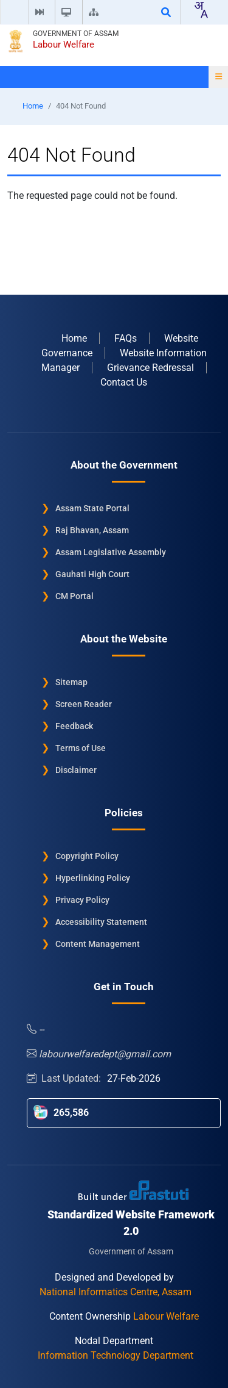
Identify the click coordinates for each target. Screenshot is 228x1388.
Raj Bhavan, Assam (92, 529)
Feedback (74, 725)
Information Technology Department (115, 1355)
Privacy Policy (82, 899)
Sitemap (71, 681)
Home (32, 105)
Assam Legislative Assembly (110, 551)
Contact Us (123, 381)
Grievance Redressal (150, 367)
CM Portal (74, 595)
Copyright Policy (87, 855)
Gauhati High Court (92, 573)
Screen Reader (83, 703)
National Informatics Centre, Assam (116, 1291)
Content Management (97, 943)
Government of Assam (76, 33)
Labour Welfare (63, 44)
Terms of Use (80, 747)
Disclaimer (76, 769)
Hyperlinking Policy (92, 877)
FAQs (125, 337)
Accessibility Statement (101, 921)
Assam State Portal (92, 507)
